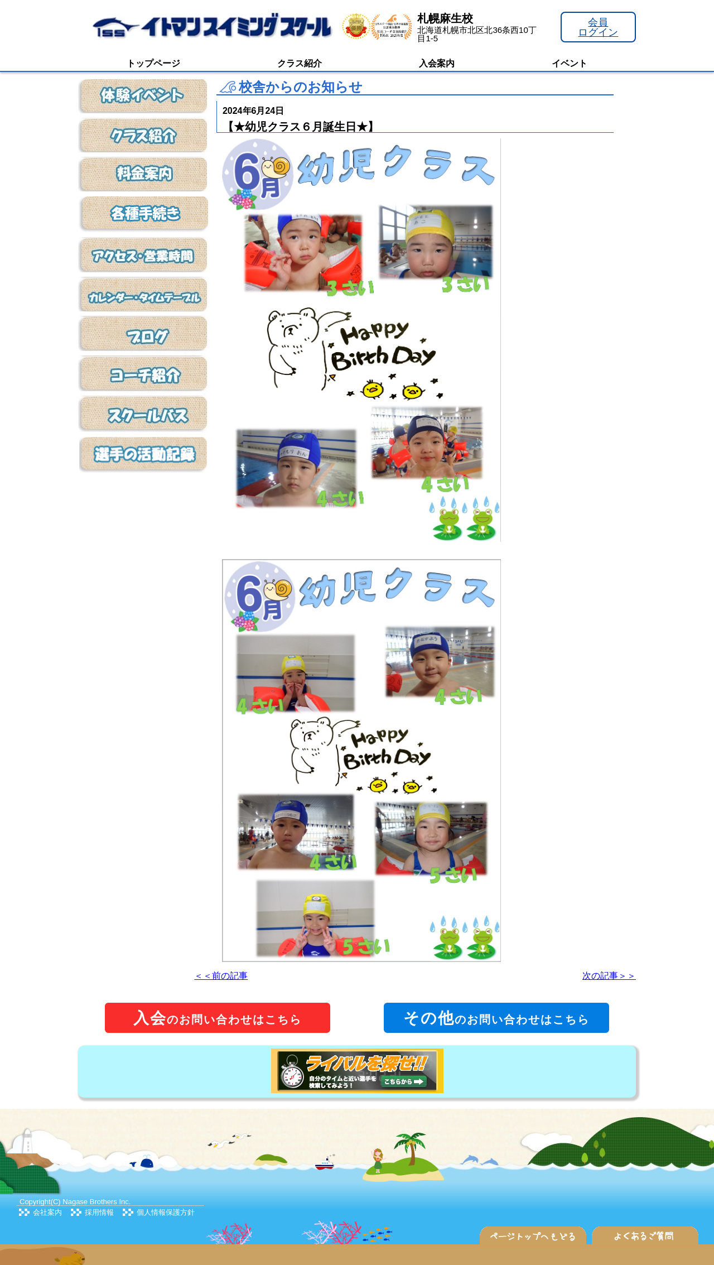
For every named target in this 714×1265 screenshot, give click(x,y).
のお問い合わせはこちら (217, 1018)
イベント (569, 63)
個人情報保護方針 (166, 1212)
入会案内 (437, 63)
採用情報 (99, 1212)
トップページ (153, 63)
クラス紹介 (299, 63)
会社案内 (47, 1212)
